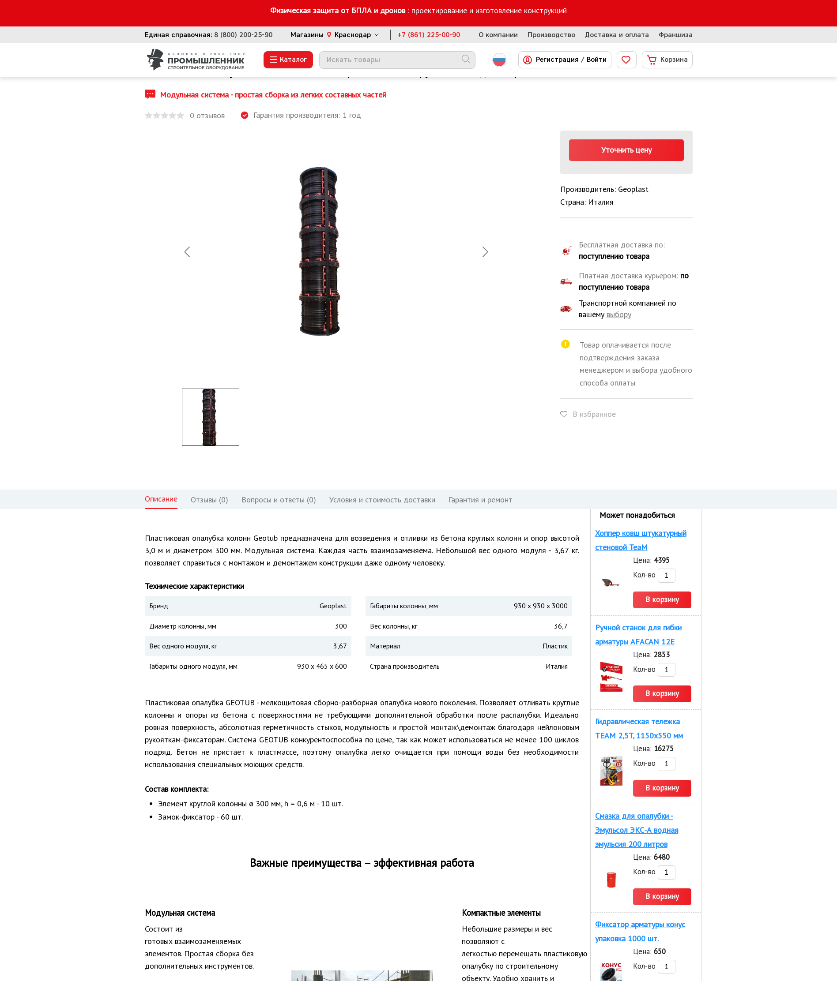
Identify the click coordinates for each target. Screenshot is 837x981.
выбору (619, 314)
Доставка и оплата (617, 35)
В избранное (594, 414)
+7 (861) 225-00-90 (428, 34)
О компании (498, 35)
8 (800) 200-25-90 (243, 34)
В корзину (662, 599)
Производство (551, 35)
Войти (597, 60)
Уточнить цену (626, 150)
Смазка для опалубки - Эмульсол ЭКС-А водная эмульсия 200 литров (637, 830)
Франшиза (676, 35)
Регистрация (557, 60)
